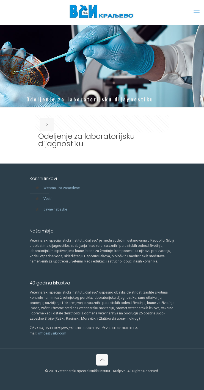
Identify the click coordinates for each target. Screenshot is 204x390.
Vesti (47, 199)
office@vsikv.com (52, 333)
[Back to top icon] (102, 360)
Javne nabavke (55, 209)
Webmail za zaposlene (61, 188)
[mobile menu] (196, 11)
